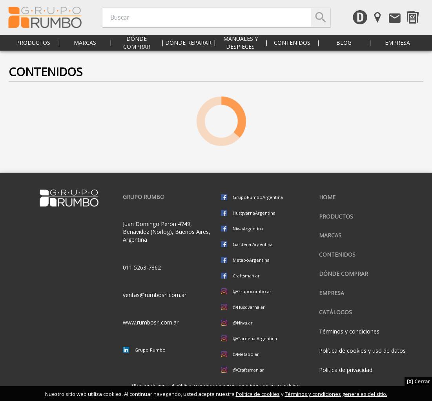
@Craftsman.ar (248, 370)
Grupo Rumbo (150, 350)
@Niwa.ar (243, 323)
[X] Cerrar (418, 381)
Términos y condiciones (349, 331)
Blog (344, 47)
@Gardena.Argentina (255, 338)
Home (327, 197)
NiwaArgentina (248, 228)
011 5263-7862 (142, 267)
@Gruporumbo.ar (252, 291)
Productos (33, 47)
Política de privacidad (345, 370)
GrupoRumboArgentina (258, 197)
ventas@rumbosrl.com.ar (154, 295)
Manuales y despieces (240, 47)
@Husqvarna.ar (249, 307)
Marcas (85, 47)
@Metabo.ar (246, 354)
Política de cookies (258, 393)
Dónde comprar (136, 47)
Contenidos (292, 47)
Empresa (397, 47)
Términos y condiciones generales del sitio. (336, 393)
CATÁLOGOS (335, 312)
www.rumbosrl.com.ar (151, 322)
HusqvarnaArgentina (254, 213)
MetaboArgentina (251, 260)
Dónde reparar (188, 47)
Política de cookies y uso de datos (362, 350)
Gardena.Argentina (253, 244)
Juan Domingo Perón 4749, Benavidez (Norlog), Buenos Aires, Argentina (166, 231)
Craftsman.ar (246, 276)
